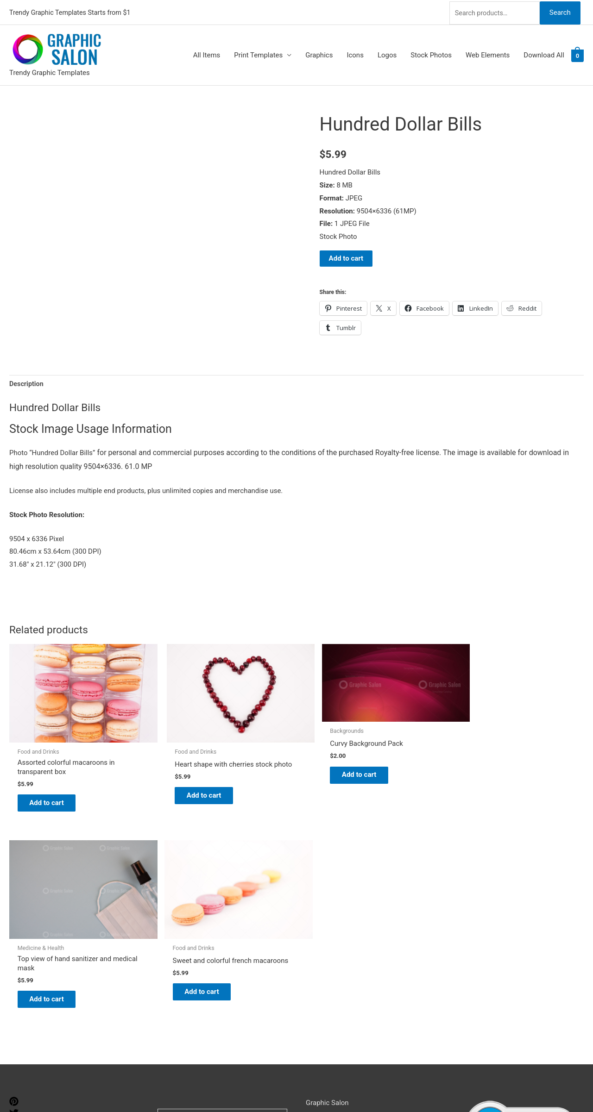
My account (324, 932)
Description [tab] (27, 383)
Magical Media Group (432, 1086)
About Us (320, 907)
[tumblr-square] (15, 902)
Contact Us (323, 945)
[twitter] (15, 891)
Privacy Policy (327, 958)
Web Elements (488, 54)
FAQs (314, 919)
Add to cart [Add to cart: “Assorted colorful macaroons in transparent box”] (53, 776)
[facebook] (15, 914)
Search (559, 11)
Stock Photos (431, 54)
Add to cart (346, 257)
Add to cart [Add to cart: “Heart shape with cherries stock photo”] (170, 776)
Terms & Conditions (336, 971)
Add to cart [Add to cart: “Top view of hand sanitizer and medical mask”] (403, 776)
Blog (313, 894)
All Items (207, 54)
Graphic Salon (327, 881)
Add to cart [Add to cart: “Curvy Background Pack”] (287, 754)
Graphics (319, 54)
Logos (387, 54)
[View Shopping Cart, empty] (577, 54)
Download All (544, 54)
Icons (355, 54)
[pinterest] (15, 879)
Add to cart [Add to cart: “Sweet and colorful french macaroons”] (520, 776)
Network (344, 1086)
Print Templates (258, 54)
